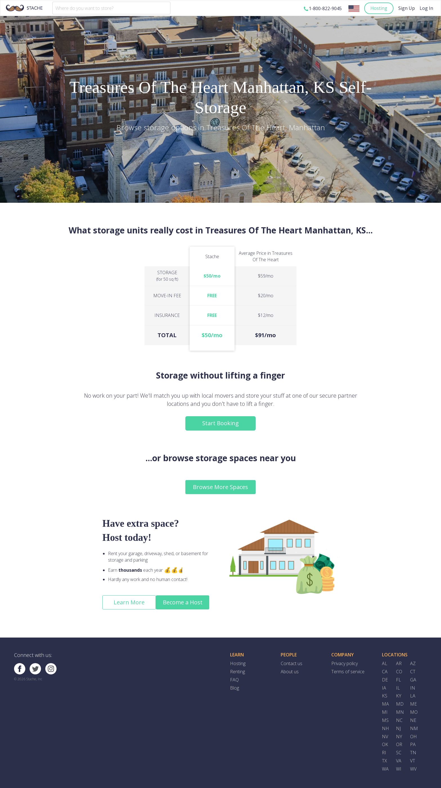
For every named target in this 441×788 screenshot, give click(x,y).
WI (398, 769)
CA (385, 671)
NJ (398, 728)
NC (399, 720)
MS (385, 720)
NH (385, 728)
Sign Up (406, 8)
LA (412, 696)
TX (384, 761)
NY (399, 736)
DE (385, 680)
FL (398, 680)
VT (412, 761)
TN (413, 752)
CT (412, 671)
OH (413, 736)
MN (400, 712)
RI (384, 752)
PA (413, 744)
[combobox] (111, 8)
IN (412, 688)
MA (385, 704)
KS (384, 696)
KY (398, 696)
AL (384, 663)
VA (398, 761)
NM (414, 728)
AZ (413, 663)
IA (384, 688)
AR (399, 663)
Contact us (291, 663)
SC (398, 752)
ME (413, 704)
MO (414, 712)
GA (413, 680)
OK (385, 744)
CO (399, 671)
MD (400, 704)
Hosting (378, 8)
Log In (426, 8)
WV (413, 769)
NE (413, 720)
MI (385, 712)
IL (398, 688)
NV (385, 736)
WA (385, 769)
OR (399, 744)
